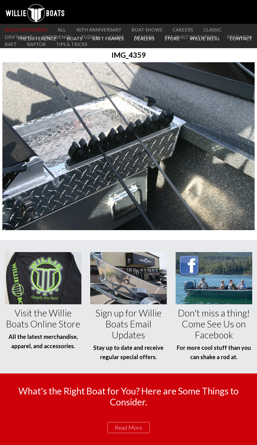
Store (172, 38)
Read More (128, 427)
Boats (74, 38)
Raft (11, 44)
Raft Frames (108, 38)
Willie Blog (204, 38)
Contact (241, 38)
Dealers (144, 38)
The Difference (37, 38)
